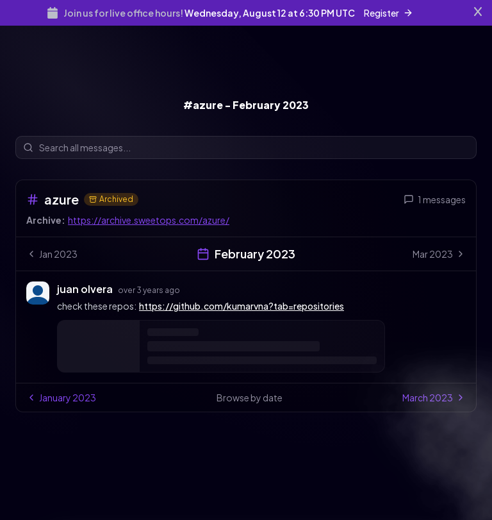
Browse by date (250, 397)
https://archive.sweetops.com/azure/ (148, 220)
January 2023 (61, 397)
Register (388, 13)
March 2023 (434, 397)
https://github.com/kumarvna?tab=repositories (241, 306)
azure (61, 199)
